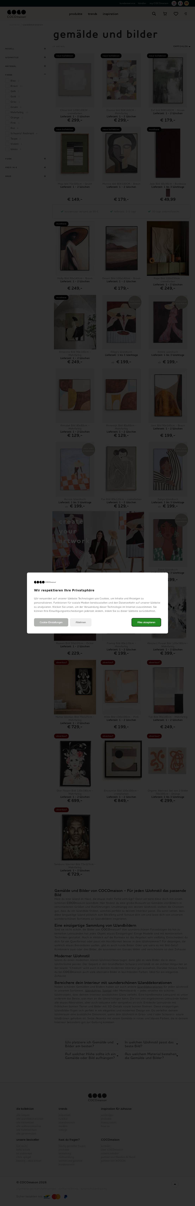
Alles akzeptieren (146, 622)
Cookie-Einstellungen (51, 622)
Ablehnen (81, 622)
